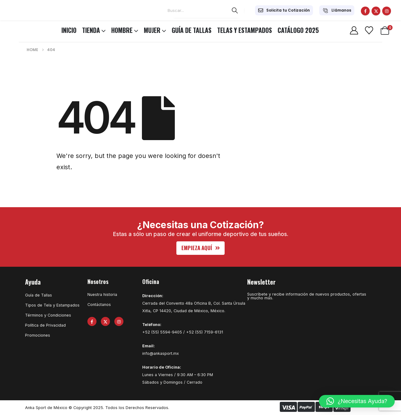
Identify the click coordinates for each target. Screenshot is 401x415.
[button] (200, 248)
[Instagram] (386, 11)
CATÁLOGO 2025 (298, 30)
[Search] (235, 10)
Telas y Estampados (244, 30)
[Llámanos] (336, 10)
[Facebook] (365, 11)
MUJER (152, 30)
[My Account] (354, 30)
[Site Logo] (21, 29)
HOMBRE (122, 30)
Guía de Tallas (191, 30)
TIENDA (91, 30)
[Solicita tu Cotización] (284, 10)
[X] (376, 11)
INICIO (68, 30)
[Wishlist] (369, 30)
